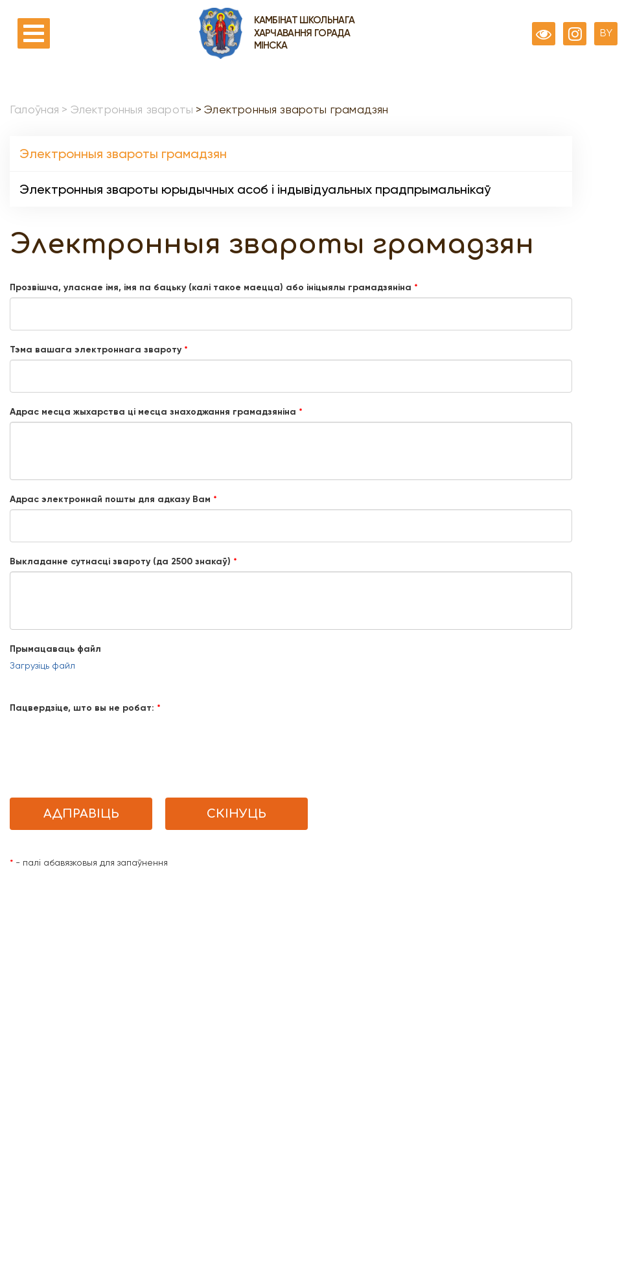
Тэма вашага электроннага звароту (99, 349)
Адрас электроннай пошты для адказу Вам (113, 499)
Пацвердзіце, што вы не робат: (85, 707)
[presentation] (108, 743)
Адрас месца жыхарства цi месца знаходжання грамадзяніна (156, 411)
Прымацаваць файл (55, 648)
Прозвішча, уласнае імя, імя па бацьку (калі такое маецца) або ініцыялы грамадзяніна (214, 287)
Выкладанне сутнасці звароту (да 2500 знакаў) (123, 561)
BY (606, 33)
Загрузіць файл (42, 665)
